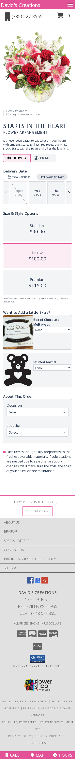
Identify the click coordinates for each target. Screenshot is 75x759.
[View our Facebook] (30, 582)
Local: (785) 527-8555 (37, 613)
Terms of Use (37, 743)
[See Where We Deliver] (37, 511)
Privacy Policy (19, 736)
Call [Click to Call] (12, 755)
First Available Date (52, 177)
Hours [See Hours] (62, 755)
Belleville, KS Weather (19, 722)
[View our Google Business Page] (37, 582)
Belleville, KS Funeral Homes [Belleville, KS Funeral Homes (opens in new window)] (25, 701)
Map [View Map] (37, 755)
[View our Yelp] (44, 582)
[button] (63, 16)
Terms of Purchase (49, 736)
